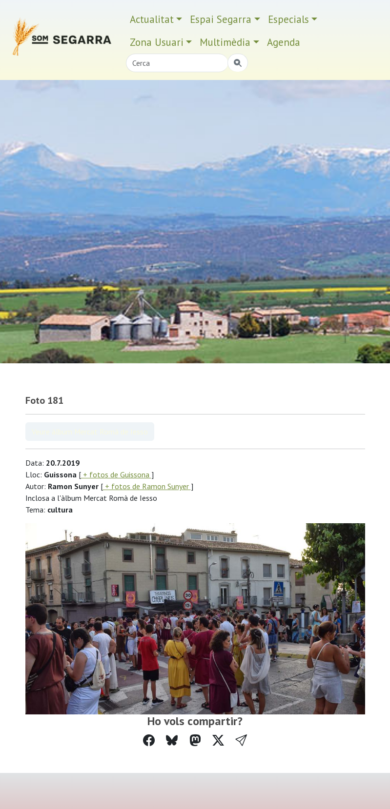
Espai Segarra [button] (220, 19)
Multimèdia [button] (225, 42)
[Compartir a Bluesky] (172, 740)
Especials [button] (288, 19)
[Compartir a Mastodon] (195, 740)
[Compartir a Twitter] (218, 740)
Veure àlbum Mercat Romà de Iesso (90, 431)
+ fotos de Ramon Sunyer (147, 486)
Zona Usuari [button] (157, 42)
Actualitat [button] (152, 19)
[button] (241, 740)
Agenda (283, 42)
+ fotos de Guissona (116, 474)
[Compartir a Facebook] (149, 740)
